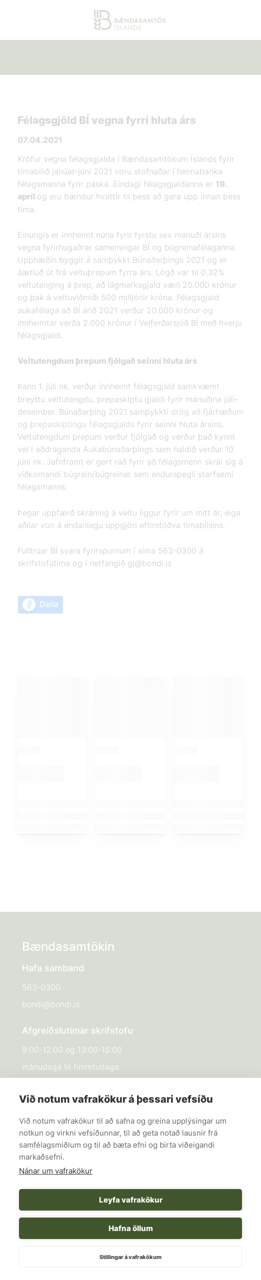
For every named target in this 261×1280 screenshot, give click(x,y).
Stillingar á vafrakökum (131, 1257)
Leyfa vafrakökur (130, 1200)
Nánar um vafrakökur (55, 1171)
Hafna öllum (130, 1228)
